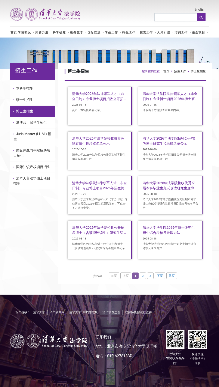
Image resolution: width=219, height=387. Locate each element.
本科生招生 (23, 88)
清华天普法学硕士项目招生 (31, 180)
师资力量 (42, 32)
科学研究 (60, 32)
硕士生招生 (23, 100)
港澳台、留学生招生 (30, 122)
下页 (160, 275)
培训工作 (182, 32)
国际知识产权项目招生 (31, 167)
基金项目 (199, 32)
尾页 (172, 275)
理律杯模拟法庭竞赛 (138, 312)
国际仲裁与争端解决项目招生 (31, 153)
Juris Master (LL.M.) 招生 (32, 136)
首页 (13, 32)
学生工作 (112, 32)
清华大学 (39, 312)
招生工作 (129, 32)
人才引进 (164, 32)
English (200, 10)
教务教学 (77, 32)
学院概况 (25, 32)
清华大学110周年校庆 (83, 312)
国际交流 (94, 32)
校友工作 (147, 32)
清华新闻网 (57, 312)
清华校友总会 (111, 312)
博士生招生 (23, 111)
